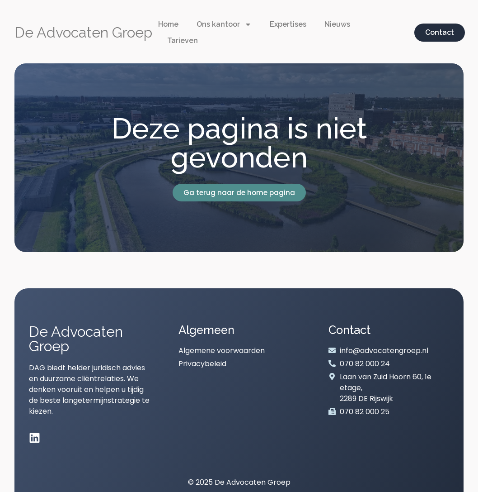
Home (168, 24)
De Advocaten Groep (83, 32)
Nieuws (337, 24)
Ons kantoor (224, 24)
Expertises (288, 24)
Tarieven (182, 40)
